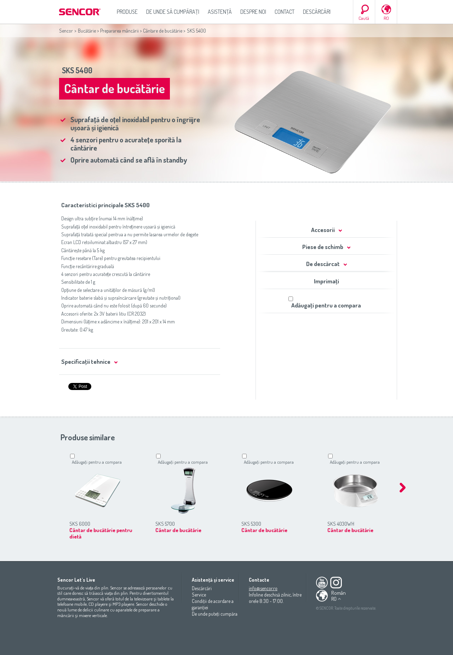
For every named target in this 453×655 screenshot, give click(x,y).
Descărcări (317, 11)
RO (386, 18)
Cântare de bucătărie (162, 31)
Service (199, 595)
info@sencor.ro (263, 588)
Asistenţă (220, 11)
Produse (127, 11)
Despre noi (253, 11)
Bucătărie (87, 31)
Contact (284, 11)
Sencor (66, 31)
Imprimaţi (326, 281)
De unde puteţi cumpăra (214, 614)
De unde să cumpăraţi (172, 11)
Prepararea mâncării (119, 31)
